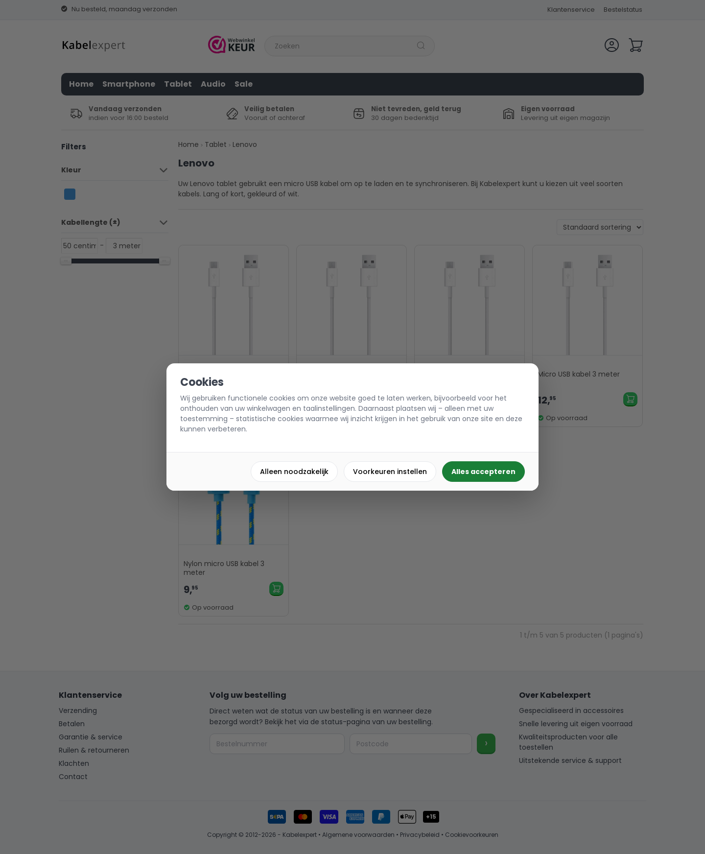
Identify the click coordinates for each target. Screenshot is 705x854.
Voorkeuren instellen (390, 471)
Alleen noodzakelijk (294, 471)
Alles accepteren (483, 471)
